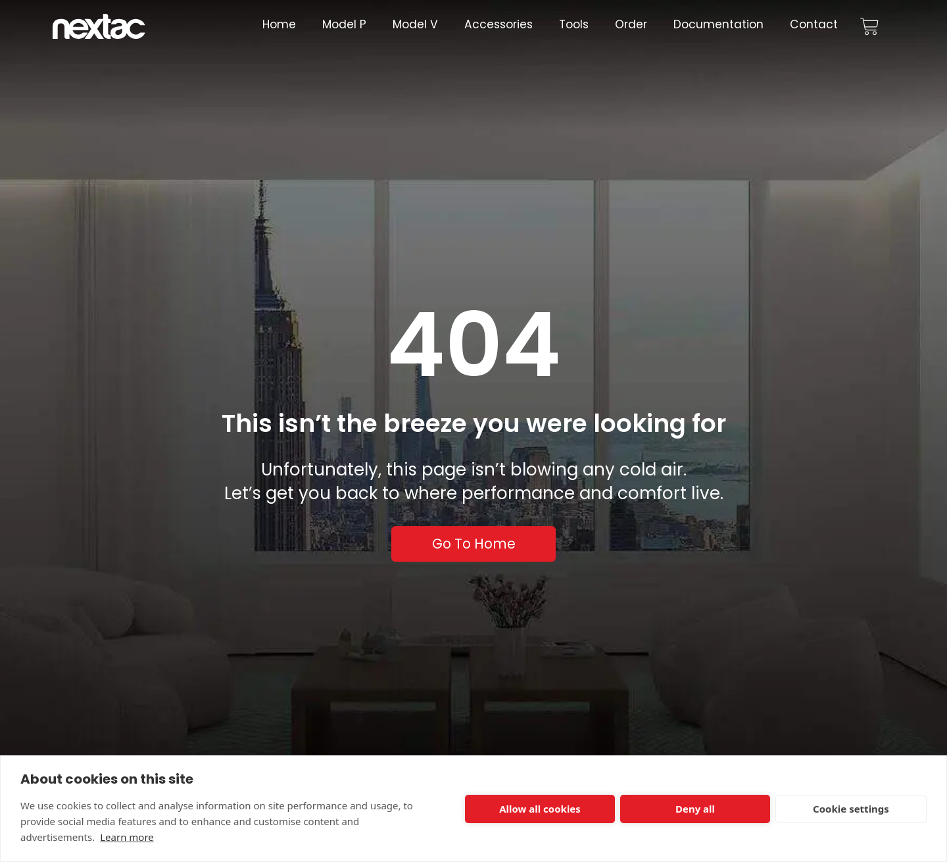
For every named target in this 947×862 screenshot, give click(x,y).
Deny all (695, 808)
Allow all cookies (540, 808)
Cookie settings (851, 808)
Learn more (127, 837)
